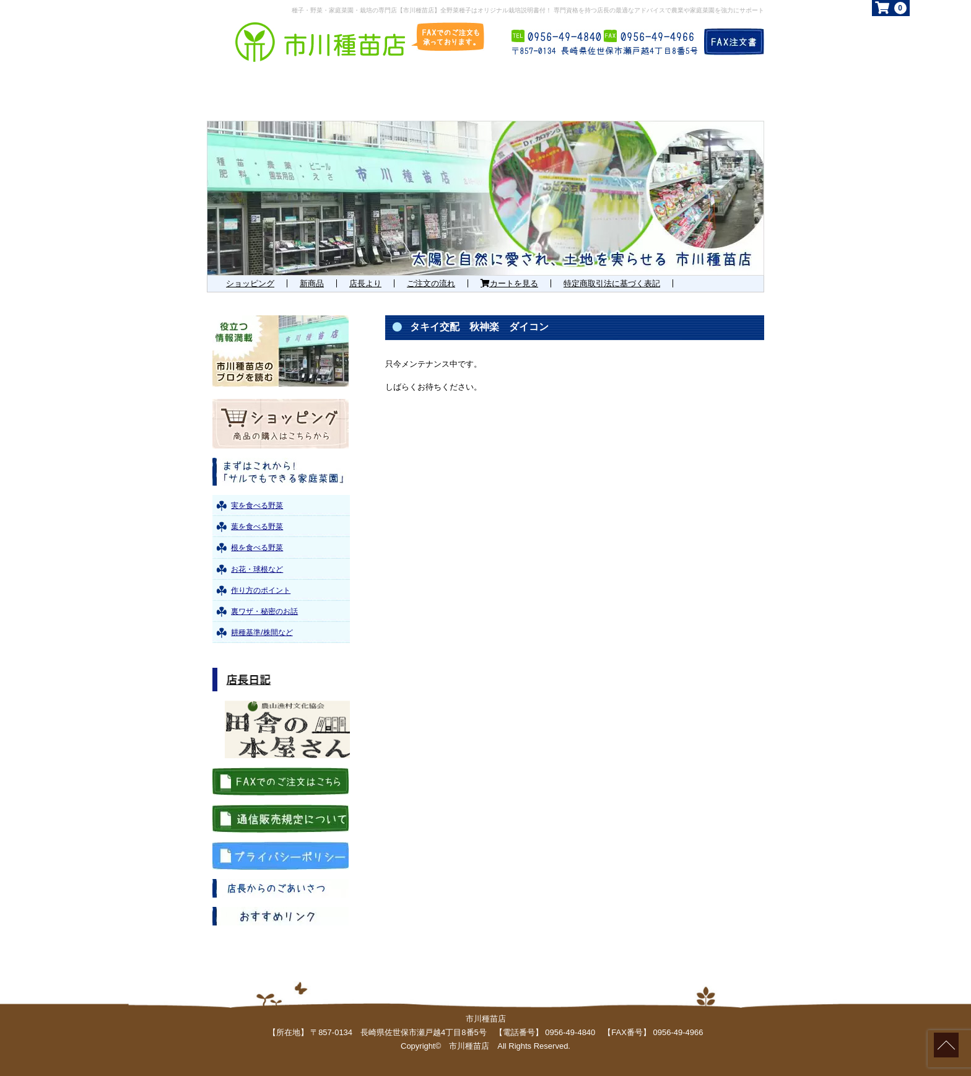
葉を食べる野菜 (257, 526)
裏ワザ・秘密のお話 (264, 611)
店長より (365, 283)
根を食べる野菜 (257, 547)
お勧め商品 (501, 91)
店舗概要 (712, 91)
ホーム (246, 91)
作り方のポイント (260, 590)
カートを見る (509, 283)
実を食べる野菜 (257, 505)
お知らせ (612, 91)
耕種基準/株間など (261, 632)
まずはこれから (361, 91)
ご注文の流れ (431, 283)
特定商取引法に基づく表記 (612, 283)
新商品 (312, 283)
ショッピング (250, 283)
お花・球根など (257, 569)
